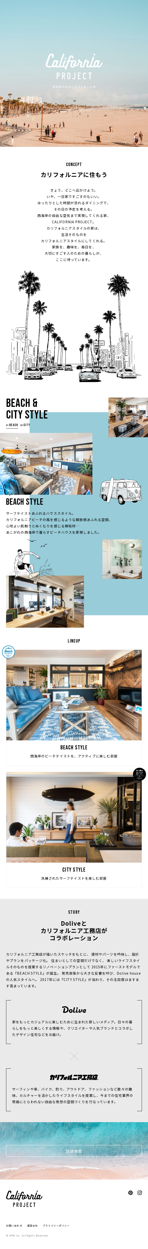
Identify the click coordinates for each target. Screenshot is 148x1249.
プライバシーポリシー (56, 1225)
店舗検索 (74, 1151)
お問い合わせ (14, 1225)
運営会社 (32, 1225)
